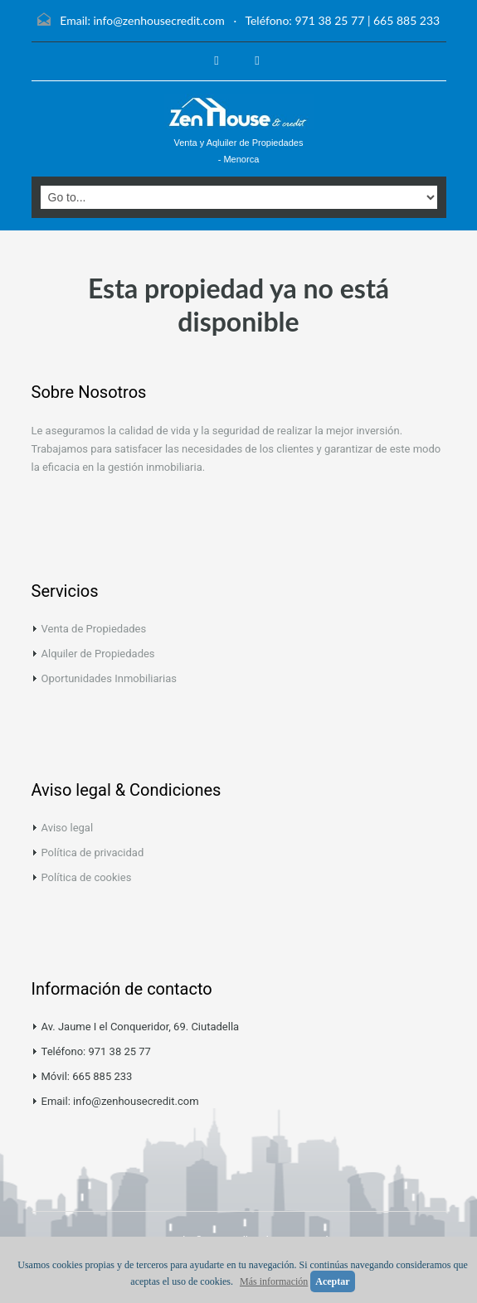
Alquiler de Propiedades (98, 653)
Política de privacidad (92, 852)
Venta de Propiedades (94, 628)
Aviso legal (67, 827)
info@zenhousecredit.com (158, 20)
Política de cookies (86, 877)
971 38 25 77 (329, 20)
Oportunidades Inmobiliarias (109, 678)
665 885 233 (406, 20)
